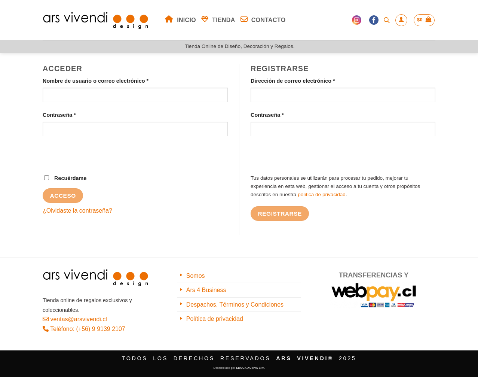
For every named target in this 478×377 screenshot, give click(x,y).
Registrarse (280, 213)
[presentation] (99, 159)
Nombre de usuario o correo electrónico (110, 80)
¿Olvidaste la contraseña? (77, 210)
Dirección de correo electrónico (307, 80)
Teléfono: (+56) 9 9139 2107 (84, 329)
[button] (424, 20)
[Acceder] (401, 20)
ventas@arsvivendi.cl (75, 319)
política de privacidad (322, 194)
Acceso (63, 195)
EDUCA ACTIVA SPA (250, 368)
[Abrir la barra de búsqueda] (387, 20)
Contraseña (73, 114)
